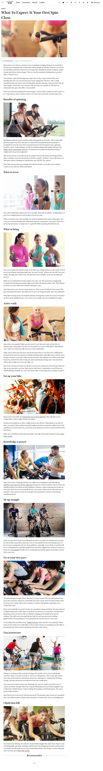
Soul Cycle (57, 281)
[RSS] (87, 2)
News (18, 3)
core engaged (15, 550)
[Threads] (79, 2)
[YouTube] (63, 2)
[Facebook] (59, 2)
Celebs (42, 3)
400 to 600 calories (24, 751)
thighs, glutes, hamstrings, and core (16, 149)
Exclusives (26, 3)
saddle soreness (32, 622)
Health (3, 8)
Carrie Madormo (8, 61)
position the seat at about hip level (34, 417)
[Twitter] (67, 2)
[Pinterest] (75, 2)
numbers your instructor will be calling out (18, 485)
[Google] (83, 2)
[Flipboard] (71, 2)
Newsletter (95, 2)
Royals (34, 3)
